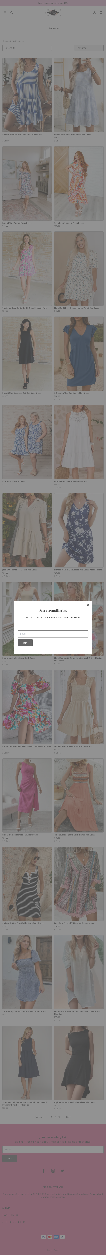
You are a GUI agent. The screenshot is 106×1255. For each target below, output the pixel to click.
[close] (88, 605)
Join (25, 642)
